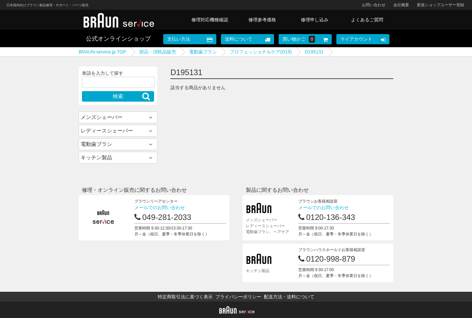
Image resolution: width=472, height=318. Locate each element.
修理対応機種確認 (209, 19)
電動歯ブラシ (203, 51)
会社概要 (401, 5)
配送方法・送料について (289, 296)
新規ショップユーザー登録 (440, 5)
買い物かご (299, 39)
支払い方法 (178, 39)
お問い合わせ (373, 5)
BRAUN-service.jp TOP (102, 51)
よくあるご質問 (367, 19)
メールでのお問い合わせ (159, 207)
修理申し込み (314, 19)
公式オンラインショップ (118, 38)
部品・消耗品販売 (157, 51)
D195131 (314, 51)
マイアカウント (356, 39)
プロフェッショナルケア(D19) (261, 51)
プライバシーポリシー (238, 296)
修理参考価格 (262, 19)
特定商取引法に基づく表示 (185, 296)
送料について (238, 39)
